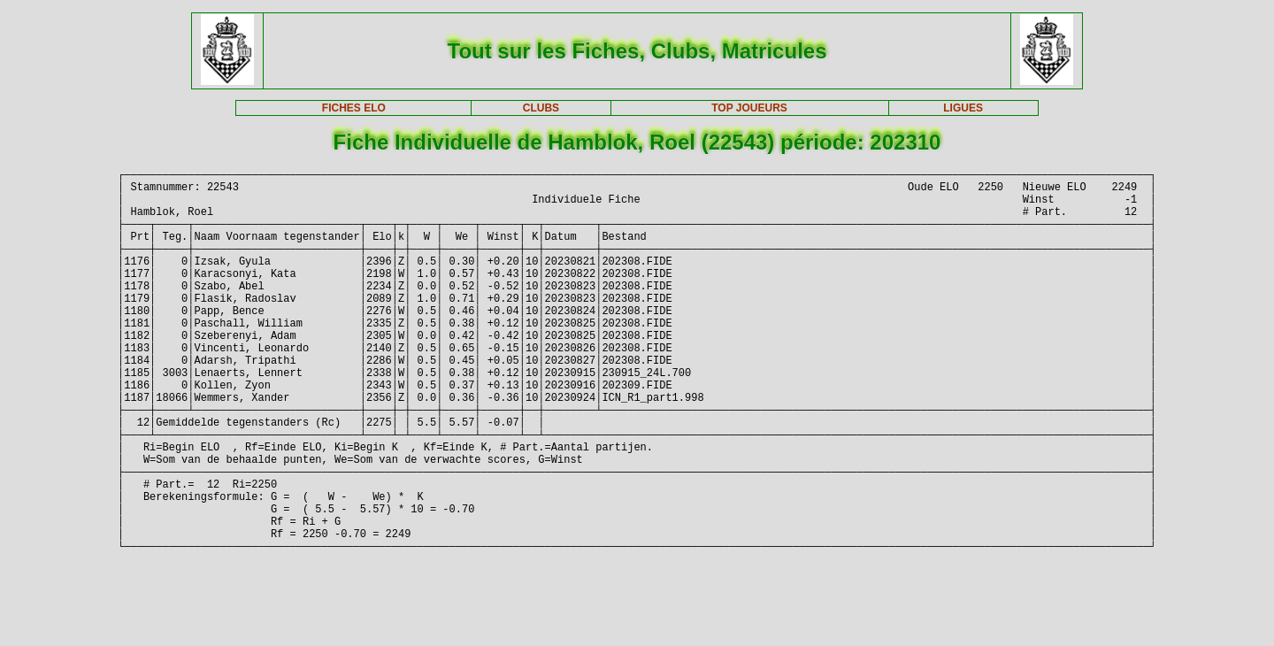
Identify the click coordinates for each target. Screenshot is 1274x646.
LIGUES (963, 108)
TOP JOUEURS (749, 108)
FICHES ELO (354, 108)
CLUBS (541, 108)
